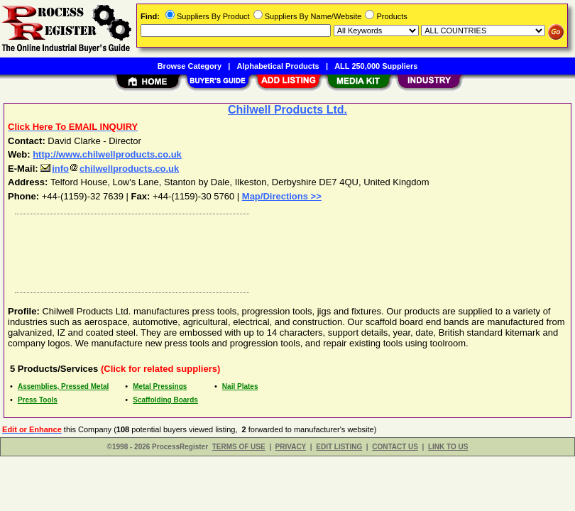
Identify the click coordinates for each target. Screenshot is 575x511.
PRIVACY (291, 447)
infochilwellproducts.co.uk (109, 168)
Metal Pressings (160, 386)
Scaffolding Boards (165, 400)
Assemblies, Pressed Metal (63, 386)
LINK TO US (448, 447)
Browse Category (189, 66)
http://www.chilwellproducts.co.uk (107, 154)
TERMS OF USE (238, 447)
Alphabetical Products (278, 66)
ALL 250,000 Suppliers (375, 66)
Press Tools (38, 400)
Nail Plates (240, 386)
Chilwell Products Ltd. (287, 110)
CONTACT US (395, 447)
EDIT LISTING (339, 447)
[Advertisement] (284, 250)
